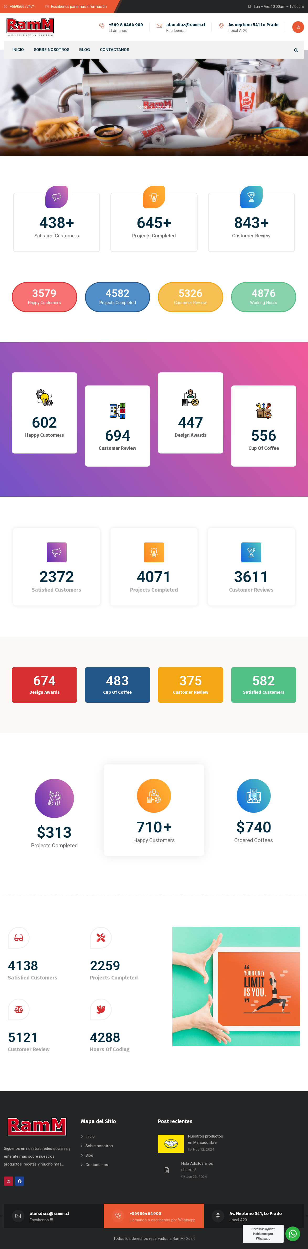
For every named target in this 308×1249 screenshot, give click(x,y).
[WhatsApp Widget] (292, 1233)
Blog (89, 1155)
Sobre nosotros (99, 1146)
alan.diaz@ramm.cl (185, 24)
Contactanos (97, 1164)
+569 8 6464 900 (126, 24)
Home (141, 107)
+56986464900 (145, 1213)
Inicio (90, 1136)
